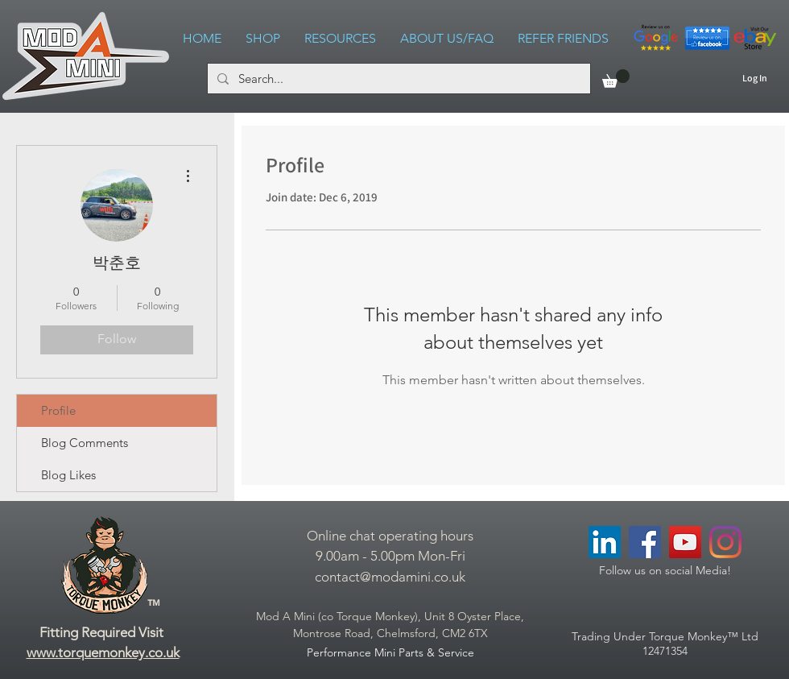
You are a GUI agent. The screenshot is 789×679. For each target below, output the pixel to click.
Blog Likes (68, 474)
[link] (616, 78)
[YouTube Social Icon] (685, 542)
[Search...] (397, 78)
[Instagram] (725, 542)
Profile (58, 410)
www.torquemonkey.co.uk (103, 652)
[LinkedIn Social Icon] (605, 542)
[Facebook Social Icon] (645, 542)
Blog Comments (84, 442)
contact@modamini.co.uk (390, 577)
